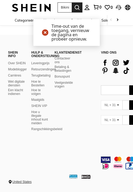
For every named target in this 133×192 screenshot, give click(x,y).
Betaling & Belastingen (63, 69)
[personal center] (87, 7)
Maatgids (37, 100)
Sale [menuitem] (104, 20)
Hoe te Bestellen (37, 83)
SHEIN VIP (39, 106)
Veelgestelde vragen (64, 84)
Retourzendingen (43, 69)
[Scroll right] (117, 20)
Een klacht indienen (15, 92)
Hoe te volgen (36, 92)
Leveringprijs (40, 63)
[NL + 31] (111, 105)
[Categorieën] (26, 20)
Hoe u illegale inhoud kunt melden (39, 117)
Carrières (14, 75)
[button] (65, 7)
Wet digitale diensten (16, 83)
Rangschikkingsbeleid (46, 129)
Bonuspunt (62, 76)
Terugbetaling (41, 75)
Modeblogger (17, 69)
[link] (97, 7)
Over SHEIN (17, 63)
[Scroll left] (111, 20)
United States (22, 182)
